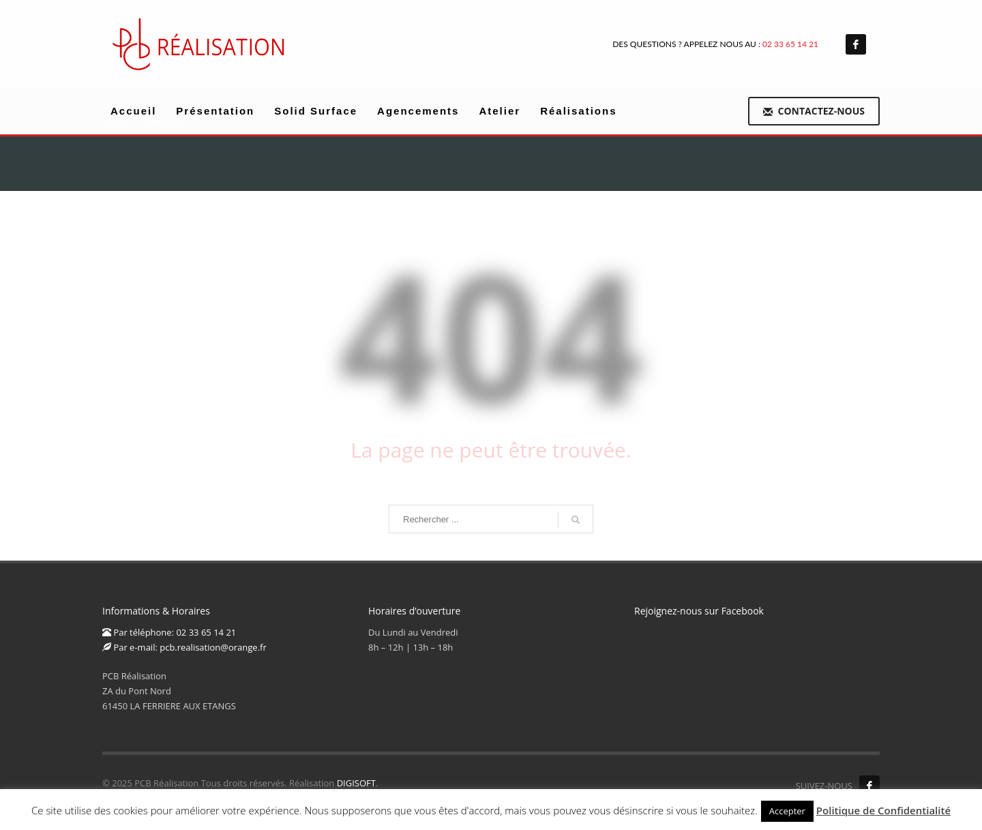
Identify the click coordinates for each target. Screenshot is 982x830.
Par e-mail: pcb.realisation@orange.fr (184, 647)
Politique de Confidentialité (883, 810)
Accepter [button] (787, 811)
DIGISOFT (356, 783)
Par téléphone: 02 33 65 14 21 (169, 632)
